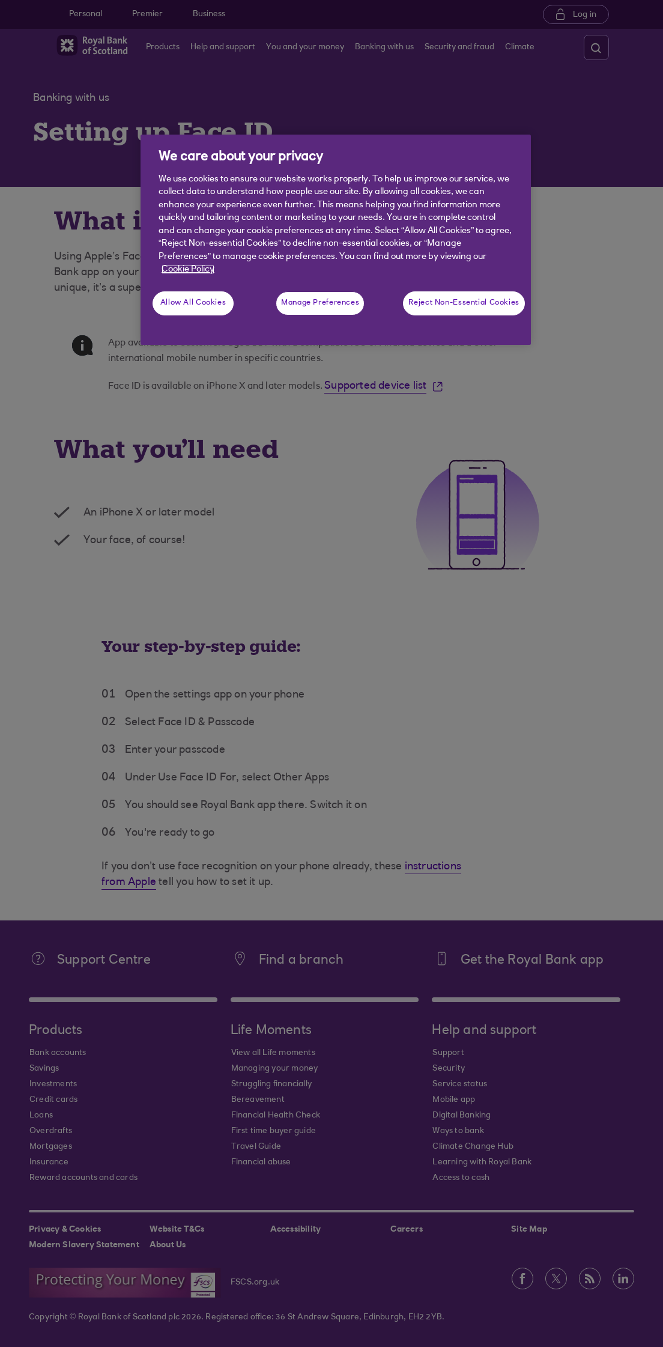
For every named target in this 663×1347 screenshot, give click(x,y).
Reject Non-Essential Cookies (463, 302)
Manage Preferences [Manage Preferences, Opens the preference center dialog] (320, 302)
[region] (336, 240)
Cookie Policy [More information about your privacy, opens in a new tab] (188, 269)
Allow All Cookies (193, 302)
